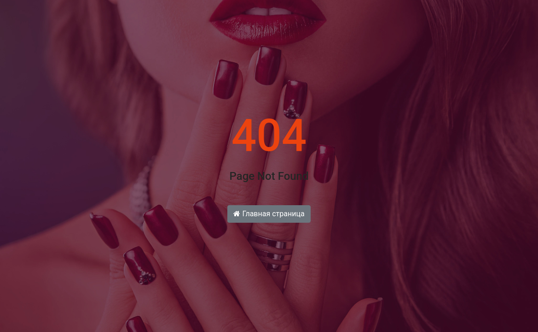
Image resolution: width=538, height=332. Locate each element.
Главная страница (268, 213)
